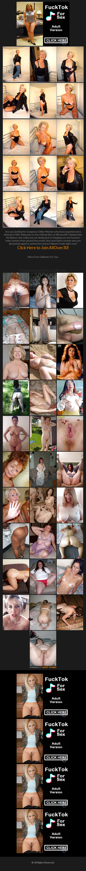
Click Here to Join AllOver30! (43, 247)
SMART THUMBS (49, 667)
